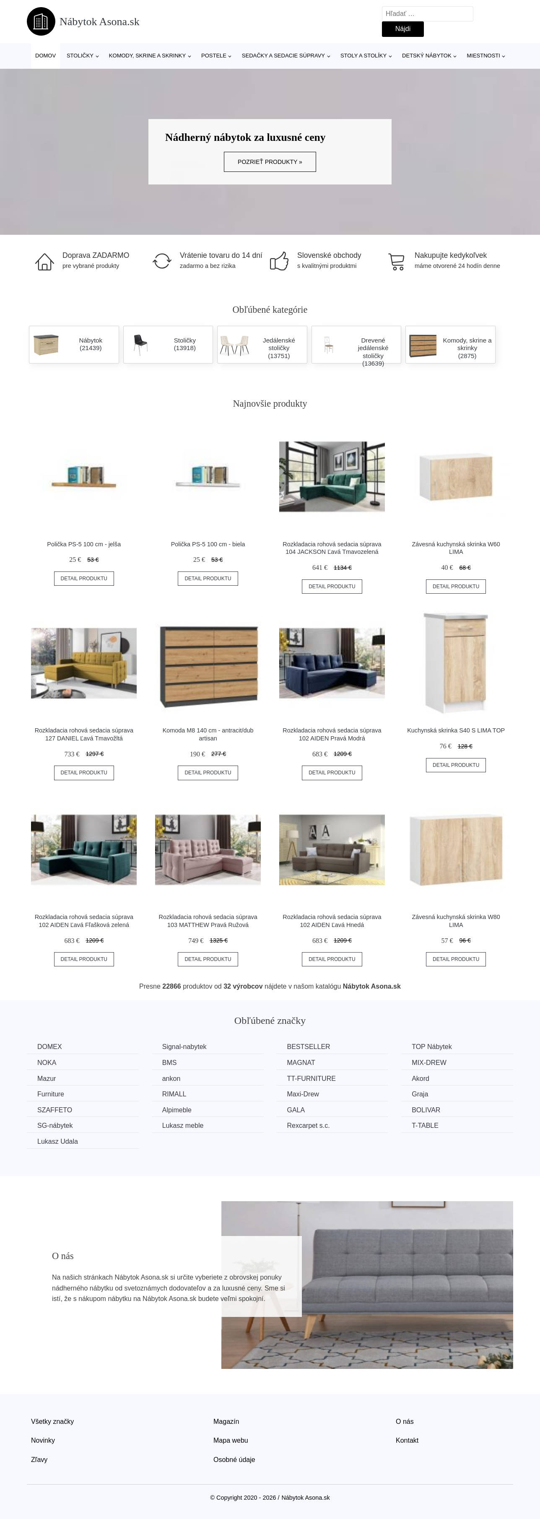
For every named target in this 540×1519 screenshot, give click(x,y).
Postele (213, 55)
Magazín (226, 1421)
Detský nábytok (427, 55)
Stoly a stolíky (363, 55)
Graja (420, 1094)
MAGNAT (301, 1062)
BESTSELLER (308, 1046)
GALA (296, 1110)
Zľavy (39, 1459)
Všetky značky (52, 1421)
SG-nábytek (55, 1125)
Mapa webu (230, 1440)
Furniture (50, 1094)
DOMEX (49, 1046)
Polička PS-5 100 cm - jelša (84, 544)
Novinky (43, 1440)
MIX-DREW (429, 1062)
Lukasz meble (183, 1125)
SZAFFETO (54, 1110)
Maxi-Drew (303, 1094)
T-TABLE (425, 1125)
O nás (405, 1421)
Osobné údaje (234, 1459)
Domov (45, 55)
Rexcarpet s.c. (308, 1125)
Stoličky (80, 55)
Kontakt (407, 1440)
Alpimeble (177, 1110)
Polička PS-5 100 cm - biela (208, 544)
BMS (169, 1062)
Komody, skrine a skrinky (147, 55)
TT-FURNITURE (311, 1078)
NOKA (46, 1062)
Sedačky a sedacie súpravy (283, 55)
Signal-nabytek (184, 1046)
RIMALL (174, 1094)
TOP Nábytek (432, 1046)
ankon (171, 1078)
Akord (420, 1078)
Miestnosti (483, 55)
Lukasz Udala (57, 1141)
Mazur (46, 1078)
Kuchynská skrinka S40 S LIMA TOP (456, 730)
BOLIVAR (426, 1110)
